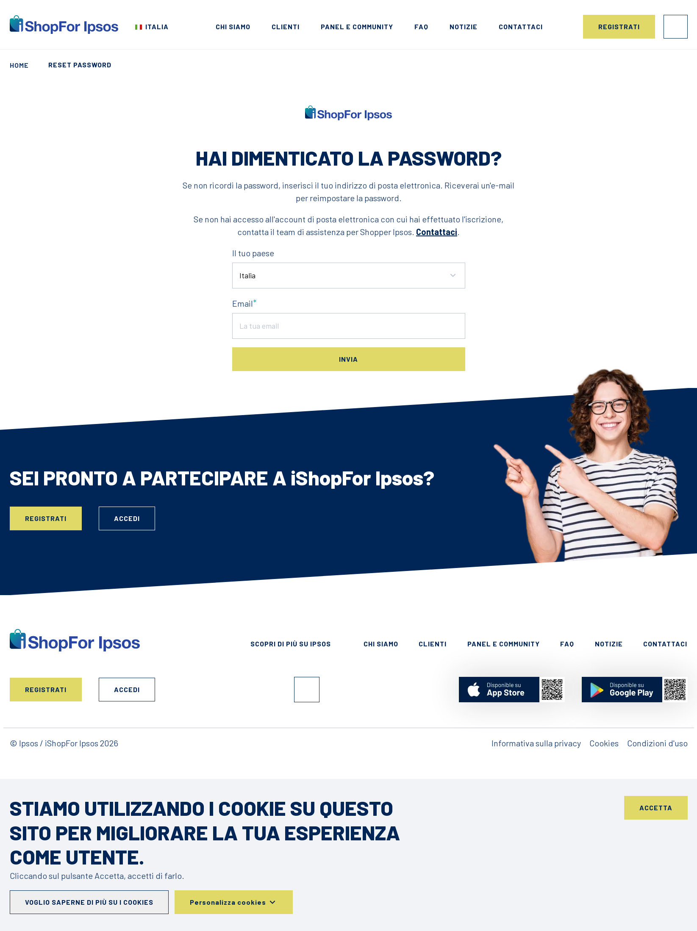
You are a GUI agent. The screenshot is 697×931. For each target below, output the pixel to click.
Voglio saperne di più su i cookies (89, 902)
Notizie (464, 26)
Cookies (604, 743)
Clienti (286, 26)
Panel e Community (357, 26)
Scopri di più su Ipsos (290, 644)
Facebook (306, 689)
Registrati (619, 26)
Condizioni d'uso (657, 743)
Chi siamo (233, 26)
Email (242, 303)
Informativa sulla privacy (536, 743)
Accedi (676, 27)
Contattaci (521, 26)
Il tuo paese (253, 253)
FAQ (421, 26)
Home (19, 65)
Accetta (655, 808)
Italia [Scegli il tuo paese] (157, 26)
